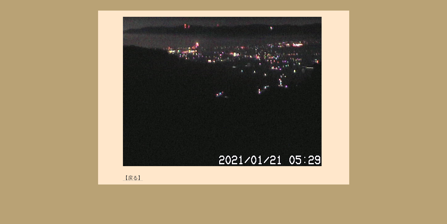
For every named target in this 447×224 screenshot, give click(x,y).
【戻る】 (133, 177)
